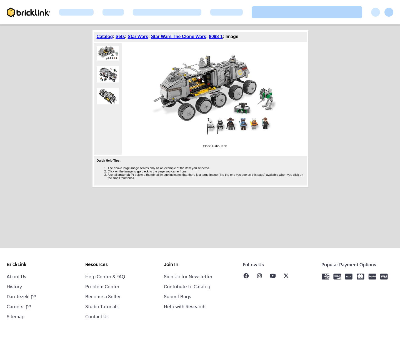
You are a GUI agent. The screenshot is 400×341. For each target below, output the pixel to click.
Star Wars (138, 36)
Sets (120, 36)
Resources (96, 265)
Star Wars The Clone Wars (178, 36)
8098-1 (216, 36)
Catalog (105, 36)
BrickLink (16, 265)
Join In (171, 265)
